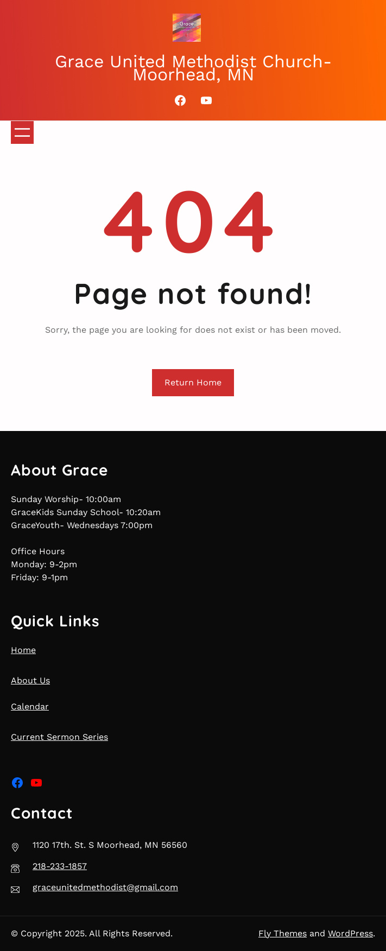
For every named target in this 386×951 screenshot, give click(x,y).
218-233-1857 (60, 866)
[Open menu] (22, 132)
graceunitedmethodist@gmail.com (105, 887)
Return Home (193, 382)
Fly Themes (282, 933)
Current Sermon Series (59, 737)
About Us (30, 680)
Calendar (30, 706)
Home (23, 650)
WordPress (350, 933)
